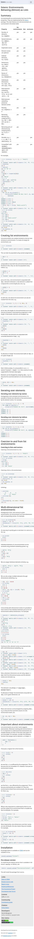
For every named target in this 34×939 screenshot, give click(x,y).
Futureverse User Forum (9, 891)
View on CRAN (6, 879)
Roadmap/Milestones (8, 886)
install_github (11, 868)
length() (6, 36)
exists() (4, 152)
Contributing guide (7, 902)
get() (3, 150)
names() (6, 41)
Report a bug (5, 884)
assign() (4, 146)
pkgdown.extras (7, 936)
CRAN (21, 850)
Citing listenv (5, 908)
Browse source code (7, 882)
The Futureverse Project (8, 889)
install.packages (6, 856)
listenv (3, 2)
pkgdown (10, 933)
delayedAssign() (7, 148)
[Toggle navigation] (31, 2)
